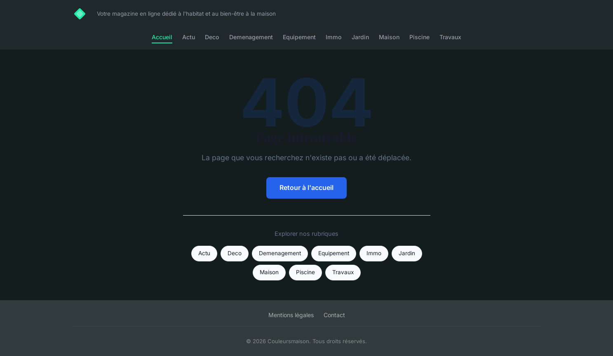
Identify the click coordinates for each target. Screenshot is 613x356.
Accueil (162, 36)
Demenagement (251, 36)
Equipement (299, 36)
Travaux (450, 36)
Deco (212, 36)
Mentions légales (291, 314)
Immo (334, 36)
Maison (389, 36)
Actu (188, 36)
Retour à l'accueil (306, 187)
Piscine (419, 36)
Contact (334, 314)
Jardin (360, 36)
